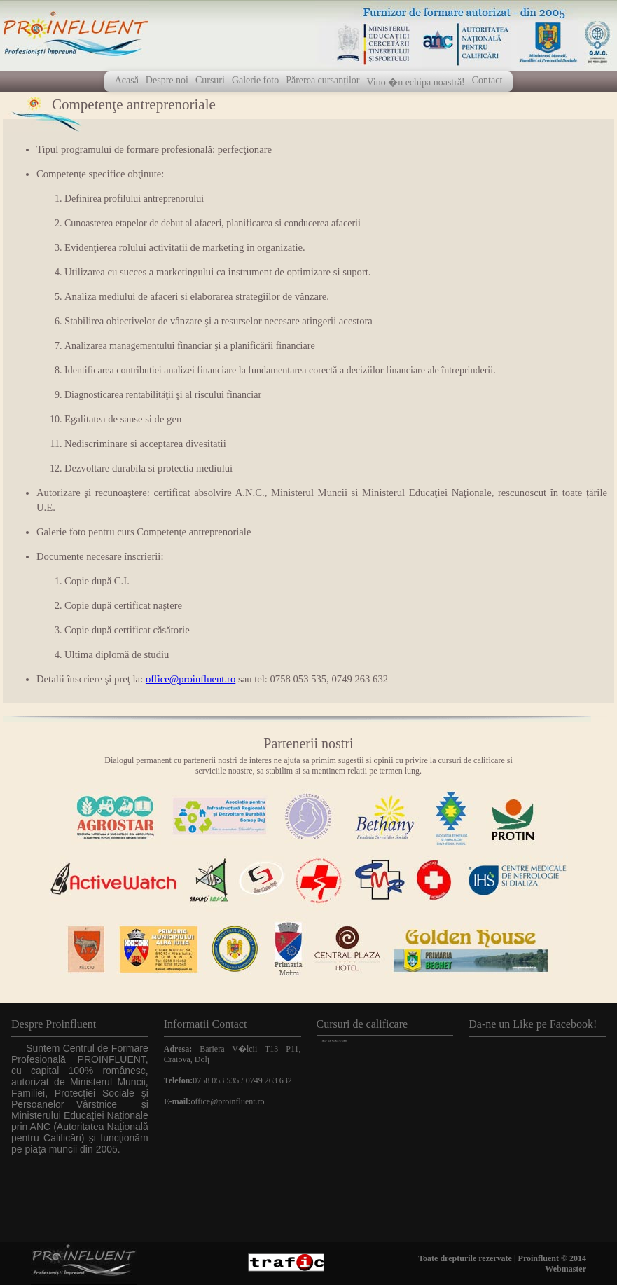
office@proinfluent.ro (190, 679)
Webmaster (565, 1269)
